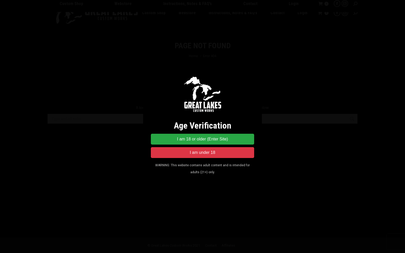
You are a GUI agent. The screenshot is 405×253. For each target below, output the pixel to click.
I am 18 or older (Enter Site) (202, 139)
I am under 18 (202, 152)
